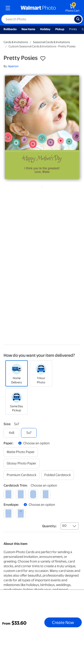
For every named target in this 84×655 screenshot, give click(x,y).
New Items (28, 29)
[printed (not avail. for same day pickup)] (21, 513)
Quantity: (49, 526)
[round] (21, 494)
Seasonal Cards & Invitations (51, 42)
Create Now (63, 622)
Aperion (13, 66)
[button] (43, 58)
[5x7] (29, 433)
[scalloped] (45, 494)
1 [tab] (41, 186)
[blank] (8, 513)
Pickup (59, 29)
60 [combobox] (64, 526)
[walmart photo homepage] (38, 8)
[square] (8, 494)
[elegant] (33, 494)
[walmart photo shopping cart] (72, 8)
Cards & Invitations (16, 42)
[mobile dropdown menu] (7, 8)
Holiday (45, 29)
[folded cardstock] (57, 475)
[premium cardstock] (21, 475)
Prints (73, 29)
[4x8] (11, 433)
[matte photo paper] (21, 452)
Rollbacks (10, 29)
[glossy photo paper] (21, 463)
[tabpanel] (42, 127)
